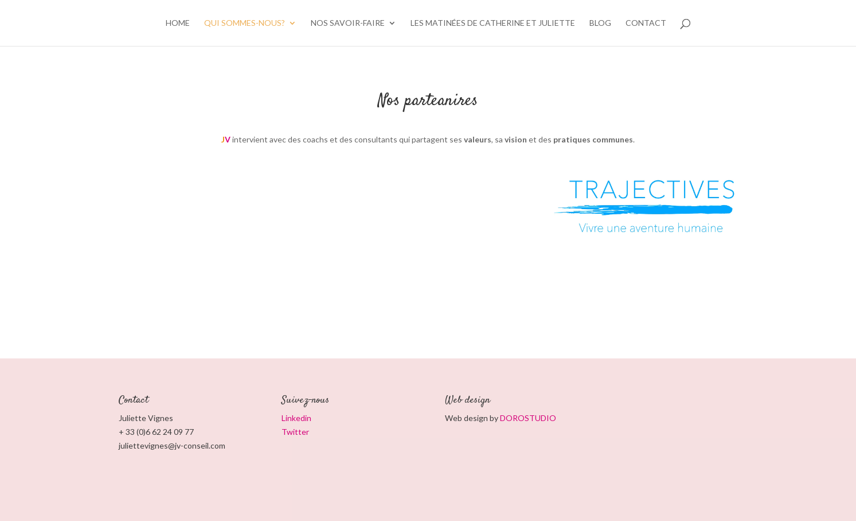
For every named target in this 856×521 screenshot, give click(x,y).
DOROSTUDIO (528, 418)
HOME (178, 23)
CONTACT (646, 23)
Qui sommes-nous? (244, 23)
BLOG (600, 23)
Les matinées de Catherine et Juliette (493, 23)
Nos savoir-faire (348, 23)
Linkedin (296, 418)
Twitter (295, 432)
